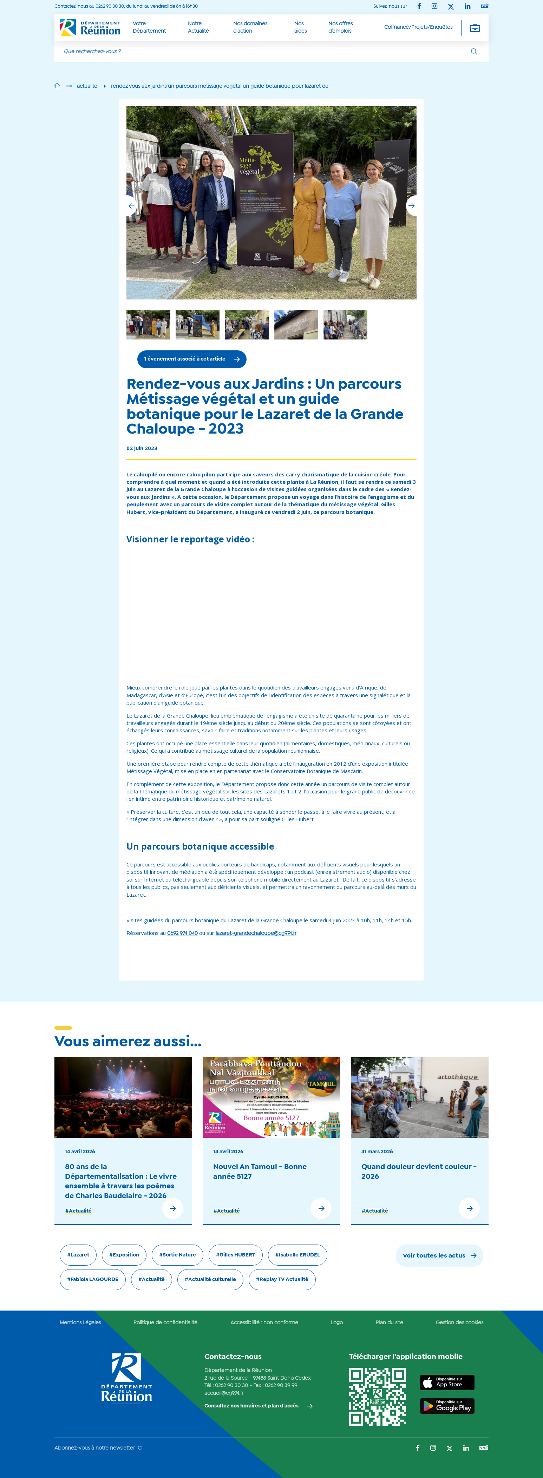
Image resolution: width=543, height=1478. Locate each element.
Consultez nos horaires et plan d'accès (251, 1406)
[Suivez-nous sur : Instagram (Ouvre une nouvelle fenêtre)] (434, 7)
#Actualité (78, 1211)
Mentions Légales (80, 1323)
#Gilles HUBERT (235, 1255)
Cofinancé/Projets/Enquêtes (418, 27)
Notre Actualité (198, 27)
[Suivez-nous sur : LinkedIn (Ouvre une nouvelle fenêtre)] (467, 7)
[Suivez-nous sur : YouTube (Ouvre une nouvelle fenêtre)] (485, 6)
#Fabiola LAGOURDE (92, 1280)
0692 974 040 (182, 933)
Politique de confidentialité (165, 1323)
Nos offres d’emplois (340, 27)
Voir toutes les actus (434, 1256)
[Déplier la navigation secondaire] (475, 27)
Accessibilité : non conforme (264, 1323)
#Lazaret (78, 1255)
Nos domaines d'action (250, 27)
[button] (411, 205)
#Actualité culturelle (210, 1280)
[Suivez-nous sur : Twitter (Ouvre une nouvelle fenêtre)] (451, 7)
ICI (139, 1448)
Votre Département (149, 27)
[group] (296, 324)
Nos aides (300, 27)
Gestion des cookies (459, 1323)
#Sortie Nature (177, 1255)
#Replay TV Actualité (282, 1280)
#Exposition (124, 1255)
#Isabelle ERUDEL (297, 1255)
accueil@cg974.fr (224, 1393)
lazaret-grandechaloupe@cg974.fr (256, 933)
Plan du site (389, 1323)
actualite (87, 86)
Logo (337, 1323)
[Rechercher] (474, 51)
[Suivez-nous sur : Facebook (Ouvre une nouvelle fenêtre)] (419, 7)
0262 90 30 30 (231, 1386)
